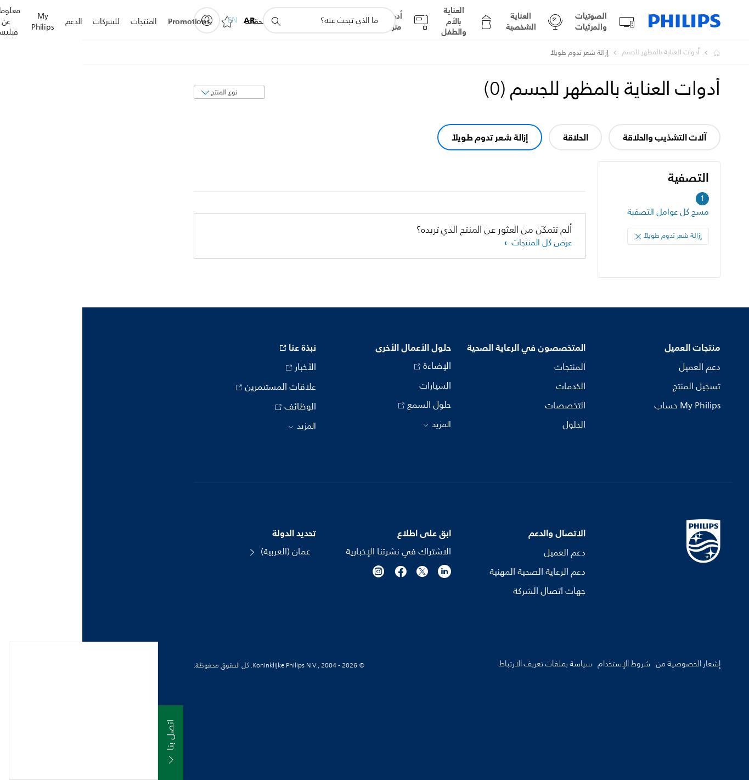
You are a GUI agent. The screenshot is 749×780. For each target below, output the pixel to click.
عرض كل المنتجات (458, 243)
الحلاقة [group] (493, 137)
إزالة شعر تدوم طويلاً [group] (407, 137)
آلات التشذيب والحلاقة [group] (581, 137)
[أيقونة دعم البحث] (193, 20)
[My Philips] (124, 20)
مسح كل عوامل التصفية (586, 212)
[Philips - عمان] (627, 52)
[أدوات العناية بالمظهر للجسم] (571, 52)
